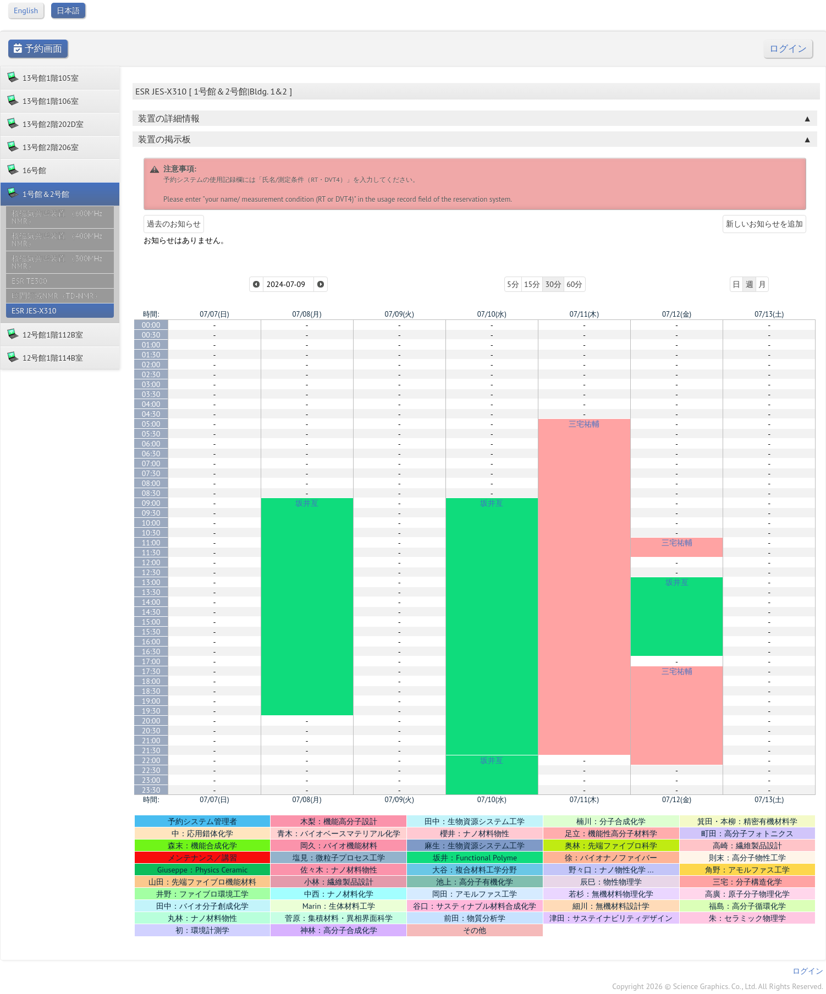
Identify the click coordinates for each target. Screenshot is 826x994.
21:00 (151, 741)
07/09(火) (399, 314)
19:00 (151, 701)
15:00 (151, 622)
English (26, 10)
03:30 (151, 394)
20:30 (151, 731)
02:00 (151, 364)
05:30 (151, 434)
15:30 (151, 632)
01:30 (151, 355)
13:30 (151, 592)
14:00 (151, 602)
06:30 (151, 454)
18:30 (151, 691)
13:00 (151, 582)
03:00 (151, 384)
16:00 (151, 642)
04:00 (151, 404)
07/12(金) (676, 314)
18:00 (151, 681)
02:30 (151, 374)
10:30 (151, 533)
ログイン (788, 48)
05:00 (151, 424)
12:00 (151, 562)
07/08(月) (306, 314)
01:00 (151, 345)
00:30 (151, 335)
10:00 (151, 523)
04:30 (151, 414)
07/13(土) (769, 314)
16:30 (151, 651)
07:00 (151, 463)
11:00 (151, 543)
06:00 (151, 444)
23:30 (151, 790)
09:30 (151, 513)
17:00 (151, 661)
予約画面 (38, 48)
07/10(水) (491, 314)
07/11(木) (584, 314)
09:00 (151, 503)
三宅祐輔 (584, 424)
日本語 (68, 10)
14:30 (151, 612)
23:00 (151, 780)
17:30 (151, 671)
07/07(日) (214, 314)
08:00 (151, 483)
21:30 (151, 750)
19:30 (151, 711)
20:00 (151, 721)
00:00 (151, 325)
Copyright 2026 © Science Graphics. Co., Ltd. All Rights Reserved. (717, 986)
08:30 (151, 493)
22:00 (151, 760)
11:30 (151, 552)
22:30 (151, 770)
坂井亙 (306, 503)
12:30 (151, 572)
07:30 (151, 473)
